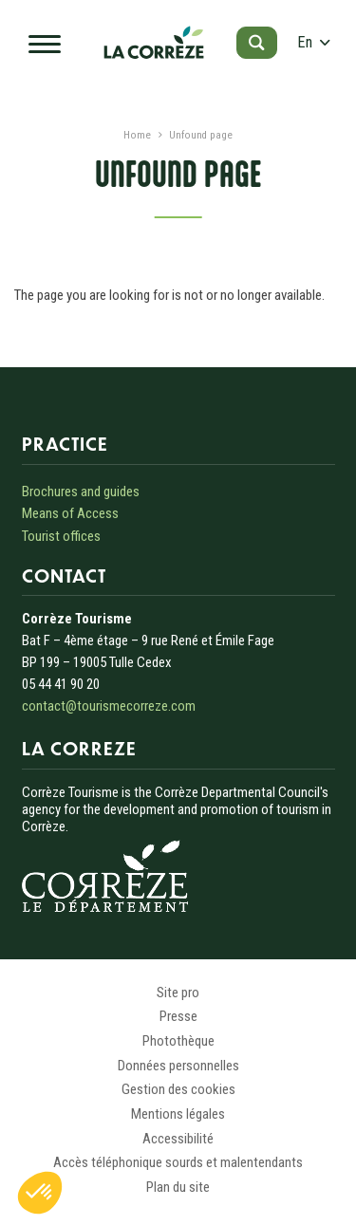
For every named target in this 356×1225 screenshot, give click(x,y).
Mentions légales (178, 1114)
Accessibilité (178, 1138)
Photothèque (178, 1040)
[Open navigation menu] (49, 43)
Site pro (178, 992)
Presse (178, 1016)
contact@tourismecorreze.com (109, 706)
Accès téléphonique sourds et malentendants (178, 1162)
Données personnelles (178, 1065)
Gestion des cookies (178, 1089)
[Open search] (256, 43)
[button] (40, 1193)
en (313, 42)
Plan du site (178, 1187)
